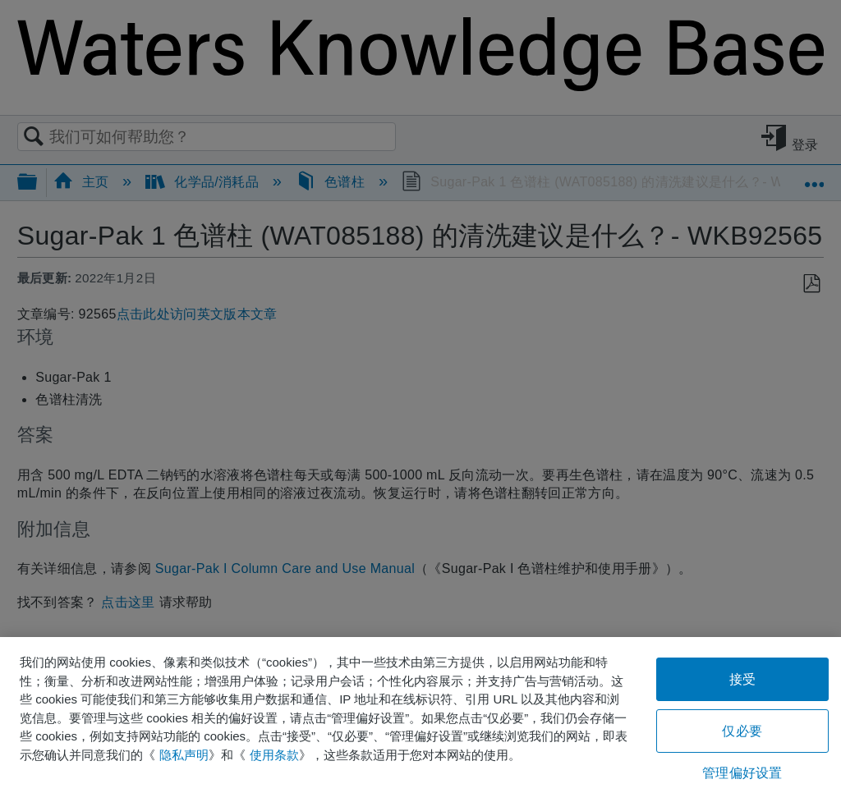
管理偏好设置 (742, 773)
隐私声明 (184, 755)
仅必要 (741, 731)
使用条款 (274, 755)
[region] (420, 715)
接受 (742, 679)
